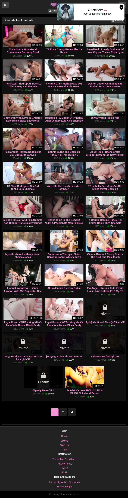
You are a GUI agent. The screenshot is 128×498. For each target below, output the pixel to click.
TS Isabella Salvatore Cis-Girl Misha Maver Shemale (105, 187)
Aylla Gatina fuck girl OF (105, 356)
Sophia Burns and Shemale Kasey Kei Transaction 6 (64, 153)
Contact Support (64, 486)
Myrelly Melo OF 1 (43, 390)
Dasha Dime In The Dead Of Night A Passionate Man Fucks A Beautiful (64, 223)
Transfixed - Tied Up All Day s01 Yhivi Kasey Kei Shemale (23, 85)
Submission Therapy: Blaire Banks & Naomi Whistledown (64, 255)
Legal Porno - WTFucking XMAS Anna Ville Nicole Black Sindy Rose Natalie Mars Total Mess (64, 325)
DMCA (64, 468)
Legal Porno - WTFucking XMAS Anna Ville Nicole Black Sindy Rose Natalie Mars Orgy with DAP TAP (23, 326)
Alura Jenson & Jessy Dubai (63, 288)
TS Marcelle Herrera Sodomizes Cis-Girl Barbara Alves (22, 153)
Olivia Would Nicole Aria (105, 117)
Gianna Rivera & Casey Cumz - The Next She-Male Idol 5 (105, 255)
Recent (118, 20)
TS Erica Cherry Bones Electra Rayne (64, 51)
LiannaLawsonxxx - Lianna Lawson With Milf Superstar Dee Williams (23, 291)
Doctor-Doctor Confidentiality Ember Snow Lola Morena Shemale (105, 86)
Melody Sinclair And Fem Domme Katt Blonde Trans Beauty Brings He (22, 223)
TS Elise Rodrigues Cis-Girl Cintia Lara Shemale (23, 187)
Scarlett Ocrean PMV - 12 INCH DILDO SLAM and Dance (84, 392)
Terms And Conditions (64, 459)
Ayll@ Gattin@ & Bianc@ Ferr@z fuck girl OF (23, 358)
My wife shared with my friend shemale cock (22, 255)
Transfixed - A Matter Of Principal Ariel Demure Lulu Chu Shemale (64, 119)
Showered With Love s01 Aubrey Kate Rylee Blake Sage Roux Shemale (23, 120)
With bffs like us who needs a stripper (64, 187)
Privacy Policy (64, 463)
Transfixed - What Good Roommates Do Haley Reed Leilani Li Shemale (23, 52)
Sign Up (54, 11)
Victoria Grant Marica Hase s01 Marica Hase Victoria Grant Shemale (64, 86)
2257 (64, 472)
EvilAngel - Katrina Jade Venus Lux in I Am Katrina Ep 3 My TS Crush (105, 291)
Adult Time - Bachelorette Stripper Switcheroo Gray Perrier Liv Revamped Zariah (105, 154)
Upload (64, 440)
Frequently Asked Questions (64, 482)
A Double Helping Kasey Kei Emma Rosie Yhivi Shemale (105, 221)
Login (64, 449)
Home (64, 436)
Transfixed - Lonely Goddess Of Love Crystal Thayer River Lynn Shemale (105, 52)
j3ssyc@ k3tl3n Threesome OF (64, 356)
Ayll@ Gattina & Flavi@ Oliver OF (105, 322)
